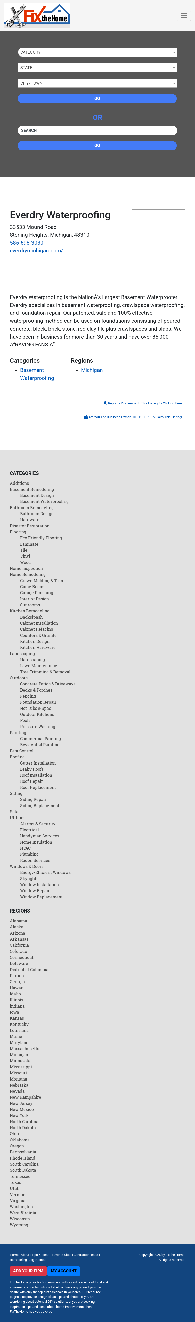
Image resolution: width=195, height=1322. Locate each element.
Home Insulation (36, 842)
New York (19, 1115)
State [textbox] (26, 67)
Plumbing (29, 854)
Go (97, 98)
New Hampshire (25, 1097)
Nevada (17, 1091)
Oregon (17, 1145)
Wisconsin (20, 1218)
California (19, 945)
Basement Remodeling (32, 489)
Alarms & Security (37, 823)
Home (14, 1255)
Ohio (14, 1133)
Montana (18, 1079)
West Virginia (23, 1212)
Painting (18, 732)
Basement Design (37, 495)
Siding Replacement (39, 805)
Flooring (18, 531)
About (25, 1255)
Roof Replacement (38, 787)
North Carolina (24, 1121)
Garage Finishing (36, 592)
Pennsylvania (23, 1152)
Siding (16, 793)
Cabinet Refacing (36, 629)
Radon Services (35, 860)
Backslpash (31, 617)
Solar (15, 811)
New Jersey (21, 1103)
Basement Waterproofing (44, 501)
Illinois (16, 999)
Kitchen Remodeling (30, 610)
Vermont (18, 1194)
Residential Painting (39, 744)
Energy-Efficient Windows (45, 872)
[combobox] (97, 52)
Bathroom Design (37, 513)
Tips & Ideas (40, 1255)
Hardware (29, 519)
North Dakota (23, 1127)
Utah (14, 1188)
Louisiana (19, 1030)
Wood (25, 562)
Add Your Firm (28, 1271)
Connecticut (22, 957)
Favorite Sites (61, 1255)
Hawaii (16, 987)
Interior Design (34, 598)
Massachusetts (24, 1048)
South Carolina (24, 1164)
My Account (64, 1271)
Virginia (17, 1200)
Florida (17, 975)
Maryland (19, 1042)
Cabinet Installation (39, 623)
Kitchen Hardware (38, 647)
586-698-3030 (26, 243)
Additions (19, 483)
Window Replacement (41, 896)
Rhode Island (22, 1158)
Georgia (17, 981)
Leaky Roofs (32, 769)
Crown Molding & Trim (41, 580)
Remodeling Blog (22, 1260)
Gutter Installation (38, 763)
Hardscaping (32, 659)
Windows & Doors (26, 866)
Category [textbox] (30, 52)
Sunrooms (30, 604)
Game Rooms (32, 586)
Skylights (29, 878)
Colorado (18, 951)
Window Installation (39, 884)
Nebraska (19, 1085)
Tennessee (20, 1176)
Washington (21, 1206)
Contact (41, 1260)
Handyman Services (39, 836)
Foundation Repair (38, 702)
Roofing (17, 756)
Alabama (18, 920)
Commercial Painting (40, 738)
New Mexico (22, 1109)
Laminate (29, 544)
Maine (16, 1036)
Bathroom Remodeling (32, 507)
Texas (15, 1182)
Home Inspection (26, 568)
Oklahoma (20, 1139)
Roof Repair (31, 781)
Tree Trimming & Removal (45, 671)
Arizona (17, 933)
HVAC (25, 848)
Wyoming (19, 1224)
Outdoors (19, 677)
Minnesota (20, 1060)
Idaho (15, 993)
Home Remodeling (28, 574)
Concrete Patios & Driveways (47, 683)
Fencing (28, 696)
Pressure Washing (37, 726)
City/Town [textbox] (31, 83)
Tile (23, 550)
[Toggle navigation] (184, 16)
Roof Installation (36, 775)
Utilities (17, 817)
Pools (25, 720)
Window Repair (35, 890)
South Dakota (23, 1170)
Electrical (29, 829)
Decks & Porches (36, 690)
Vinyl (25, 556)
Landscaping (22, 653)
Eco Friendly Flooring (41, 538)
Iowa (14, 1012)
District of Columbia (29, 969)
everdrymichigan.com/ (36, 251)
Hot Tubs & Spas (35, 708)
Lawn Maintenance (38, 665)
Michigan (92, 370)
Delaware (19, 963)
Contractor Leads (86, 1255)
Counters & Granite (38, 635)
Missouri (18, 1072)
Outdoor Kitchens (37, 714)
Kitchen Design (35, 641)
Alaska (16, 926)
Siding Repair (33, 799)
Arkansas (19, 939)
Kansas (17, 1018)
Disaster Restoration (30, 525)
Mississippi (21, 1066)
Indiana (17, 1006)
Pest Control (22, 750)
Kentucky (19, 1024)
